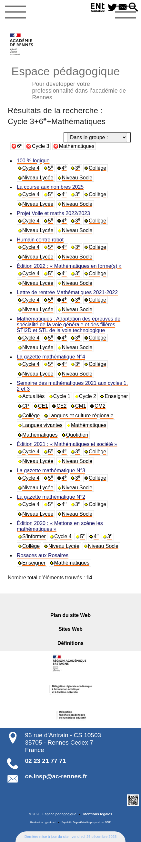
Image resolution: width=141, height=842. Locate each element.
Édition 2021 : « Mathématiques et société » (67, 444)
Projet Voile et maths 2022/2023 (53, 213)
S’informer (34, 536)
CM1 (80, 406)
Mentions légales (97, 814)
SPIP (108, 822)
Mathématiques (76, 146)
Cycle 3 (40, 146)
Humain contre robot (40, 239)
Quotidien (77, 435)
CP (25, 406)
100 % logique (33, 160)
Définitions (70, 643)
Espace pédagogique (70, 82)
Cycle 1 (61, 396)
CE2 (61, 406)
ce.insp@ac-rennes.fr (56, 776)
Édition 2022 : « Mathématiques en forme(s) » (69, 266)
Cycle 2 (87, 396)
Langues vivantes (42, 425)
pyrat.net (50, 822)
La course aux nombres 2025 (50, 187)
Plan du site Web (70, 615)
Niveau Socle (77, 177)
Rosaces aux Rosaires (42, 555)
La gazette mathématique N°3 (51, 470)
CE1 (43, 406)
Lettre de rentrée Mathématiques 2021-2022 (67, 292)
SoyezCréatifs (81, 822)
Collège (97, 168)
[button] (133, 7)
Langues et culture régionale (81, 415)
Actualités (33, 396)
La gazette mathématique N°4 (51, 356)
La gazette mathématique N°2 (51, 497)
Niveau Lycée (37, 177)
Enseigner (116, 396)
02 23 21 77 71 (45, 760)
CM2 (100, 406)
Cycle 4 (30, 168)
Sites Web (70, 629)
